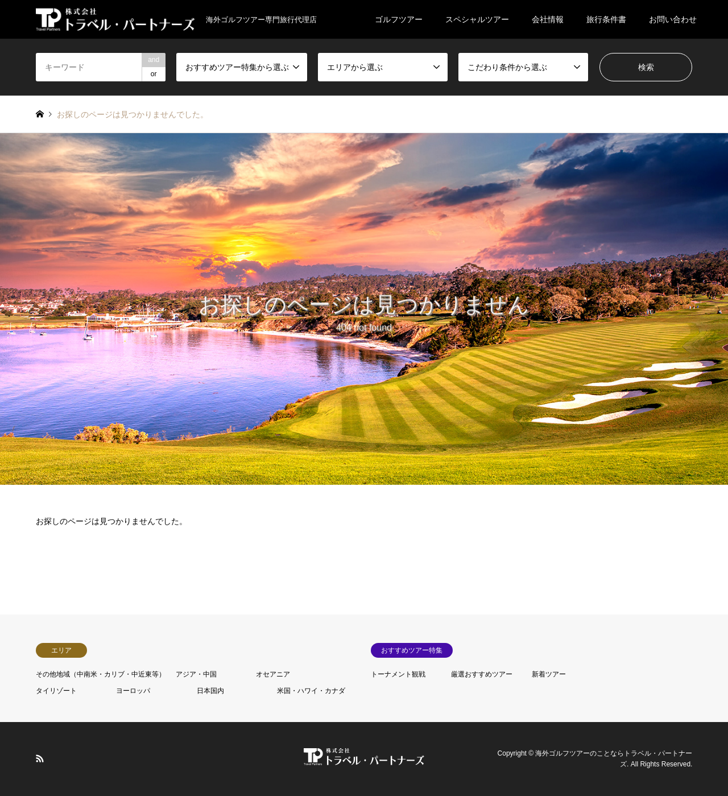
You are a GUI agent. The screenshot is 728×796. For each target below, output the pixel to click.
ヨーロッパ (133, 691)
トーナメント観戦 (398, 674)
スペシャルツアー (477, 19)
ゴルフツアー (399, 19)
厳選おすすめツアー (481, 674)
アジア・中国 (196, 674)
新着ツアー (549, 674)
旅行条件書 (606, 19)
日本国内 (210, 691)
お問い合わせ (673, 19)
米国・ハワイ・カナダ (311, 691)
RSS (40, 758)
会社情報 (548, 19)
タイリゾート (56, 691)
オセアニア (273, 674)
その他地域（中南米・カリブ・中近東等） (101, 674)
